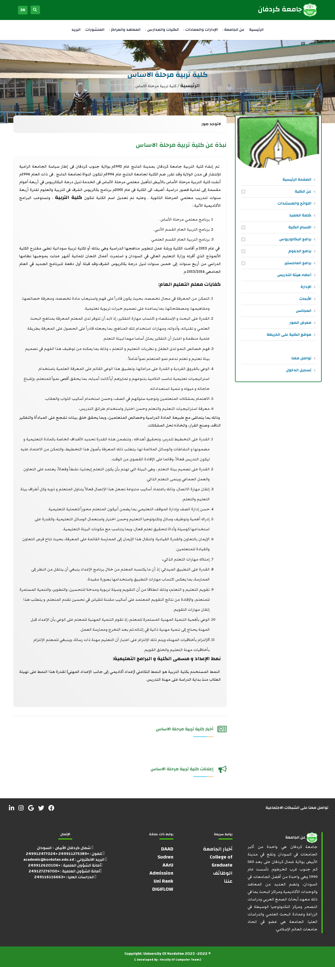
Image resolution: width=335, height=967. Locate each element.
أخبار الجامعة (217, 849)
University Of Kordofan (163, 953)
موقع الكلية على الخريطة (289, 334)
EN (23, 10)
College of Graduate (221, 861)
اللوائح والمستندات (294, 203)
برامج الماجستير (297, 263)
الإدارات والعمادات (201, 29)
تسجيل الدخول (298, 370)
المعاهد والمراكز (125, 29)
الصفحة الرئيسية (296, 179)
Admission (161, 873)
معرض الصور (300, 322)
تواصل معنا (301, 358)
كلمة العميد (300, 215)
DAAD (167, 849)
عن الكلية (303, 191)
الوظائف (222, 873)
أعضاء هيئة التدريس (294, 275)
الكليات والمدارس (162, 29)
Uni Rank (163, 881)
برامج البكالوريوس (295, 239)
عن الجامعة (233, 29)
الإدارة (306, 287)
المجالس (303, 310)
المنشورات (94, 29)
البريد (76, 29)
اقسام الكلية (299, 227)
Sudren (165, 857)
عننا (228, 881)
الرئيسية (256, 29)
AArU (167, 865)
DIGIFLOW (162, 889)
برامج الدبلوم (299, 251)
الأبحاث (305, 298)
